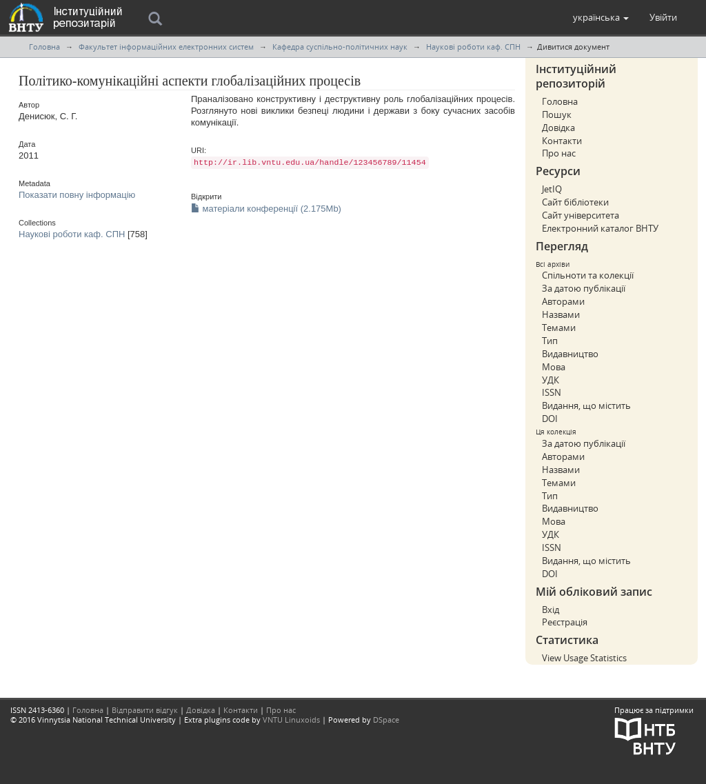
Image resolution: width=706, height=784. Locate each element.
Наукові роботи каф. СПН (473, 46)
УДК (550, 380)
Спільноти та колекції (588, 275)
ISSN (551, 392)
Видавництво (570, 354)
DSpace (386, 719)
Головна (44, 46)
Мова (553, 367)
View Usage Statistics (584, 658)
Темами (559, 327)
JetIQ (552, 189)
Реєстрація (564, 622)
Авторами (563, 301)
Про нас (559, 153)
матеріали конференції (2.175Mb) (266, 208)
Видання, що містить (586, 405)
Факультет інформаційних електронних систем (166, 46)
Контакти (562, 140)
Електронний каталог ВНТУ (600, 228)
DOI (550, 418)
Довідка (558, 127)
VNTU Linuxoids (291, 719)
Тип (550, 340)
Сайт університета (580, 215)
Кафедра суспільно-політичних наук (339, 46)
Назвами (561, 314)
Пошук (557, 114)
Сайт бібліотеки (575, 202)
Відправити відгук (145, 710)
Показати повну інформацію (77, 195)
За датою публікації (583, 288)
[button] (601, 17)
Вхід (550, 609)
